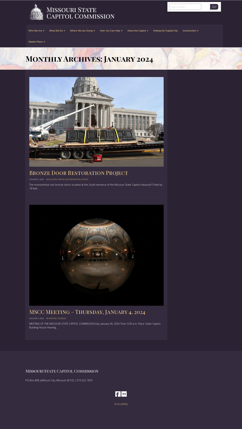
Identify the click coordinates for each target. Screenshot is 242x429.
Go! (214, 6)
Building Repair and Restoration (65, 179)
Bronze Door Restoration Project (78, 172)
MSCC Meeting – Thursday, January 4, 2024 (87, 311)
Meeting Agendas (57, 318)
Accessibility (121, 404)
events (85, 179)
